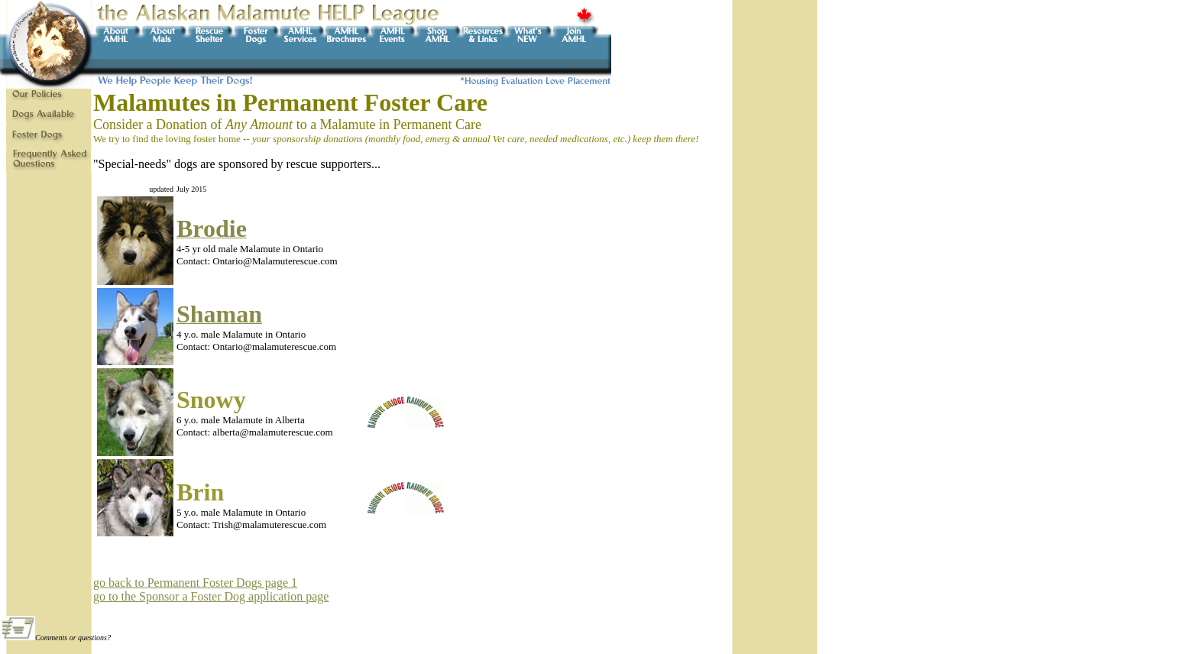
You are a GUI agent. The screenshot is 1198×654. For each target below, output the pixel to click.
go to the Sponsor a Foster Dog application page (211, 596)
